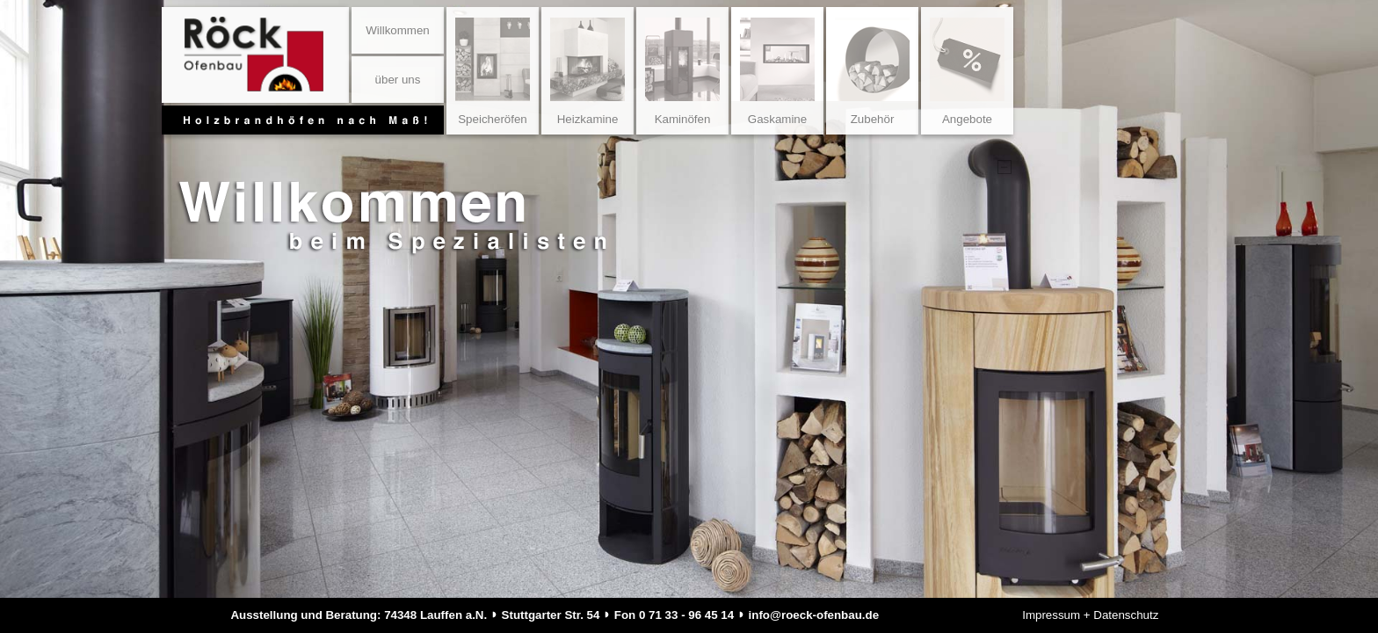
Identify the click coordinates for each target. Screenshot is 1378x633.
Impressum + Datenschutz (1090, 615)
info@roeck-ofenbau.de (814, 615)
